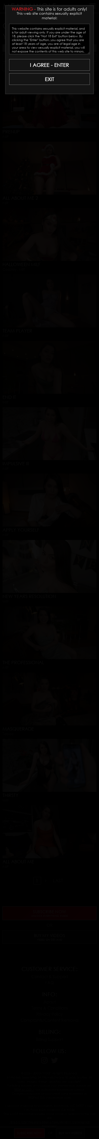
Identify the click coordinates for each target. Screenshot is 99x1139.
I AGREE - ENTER (49, 65)
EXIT (49, 79)
